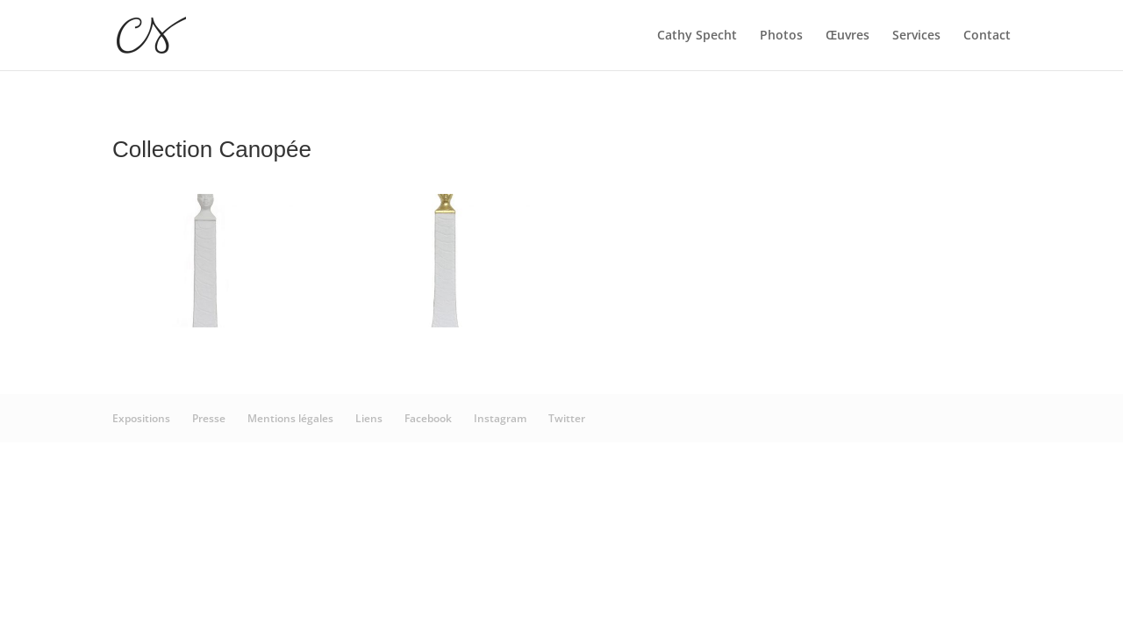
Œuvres (847, 36)
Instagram (500, 418)
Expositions (141, 418)
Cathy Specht (697, 36)
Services (916, 36)
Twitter (566, 418)
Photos (781, 36)
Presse (208, 418)
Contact (987, 36)
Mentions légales (290, 418)
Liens (369, 418)
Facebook (428, 418)
